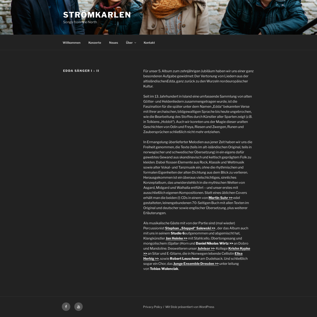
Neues (113, 42)
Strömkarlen (97, 14)
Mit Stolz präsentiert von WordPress (189, 307)
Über (131, 42)
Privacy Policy (152, 307)
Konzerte (94, 42)
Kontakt (149, 42)
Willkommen (71, 42)
